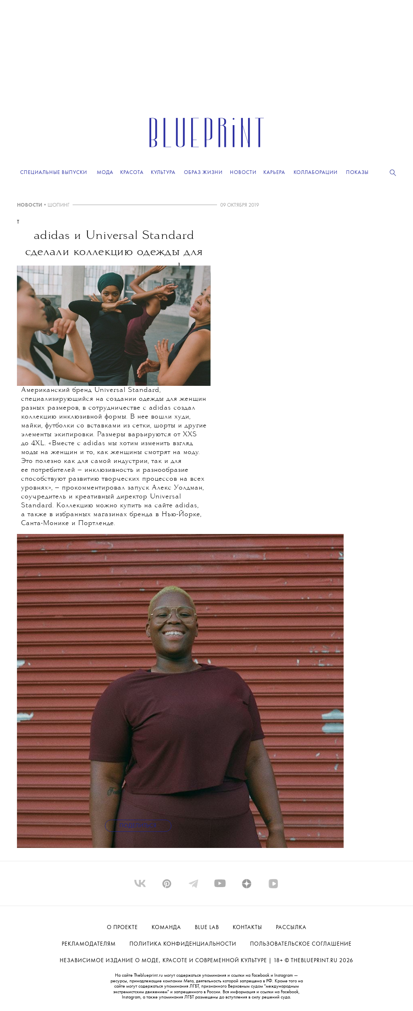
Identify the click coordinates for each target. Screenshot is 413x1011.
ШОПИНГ (58, 205)
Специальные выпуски (53, 172)
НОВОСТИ (29, 205)
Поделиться (137, 826)
